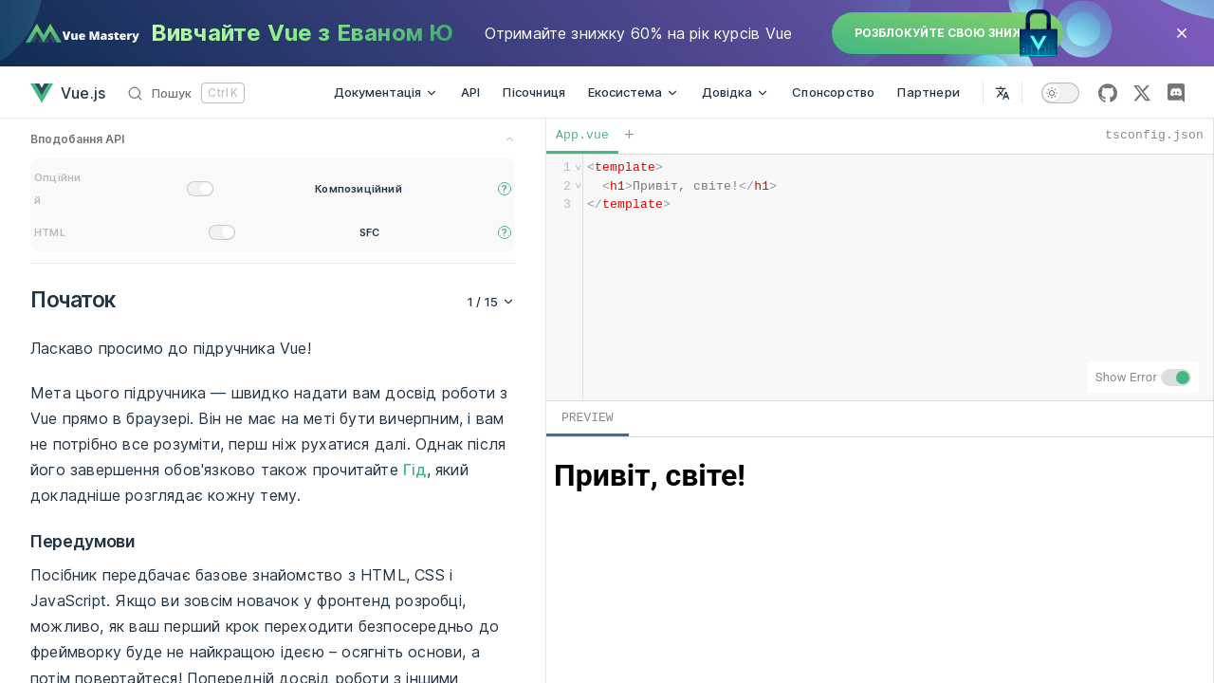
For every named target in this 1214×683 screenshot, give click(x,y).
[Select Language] (1002, 92)
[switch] (1060, 93)
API (471, 92)
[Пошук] (186, 92)
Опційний (57, 189)
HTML (49, 232)
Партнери (928, 92)
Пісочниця (534, 92)
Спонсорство (833, 92)
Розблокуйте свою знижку (947, 33)
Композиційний (358, 188)
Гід (415, 469)
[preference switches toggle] (272, 140)
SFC (369, 232)
